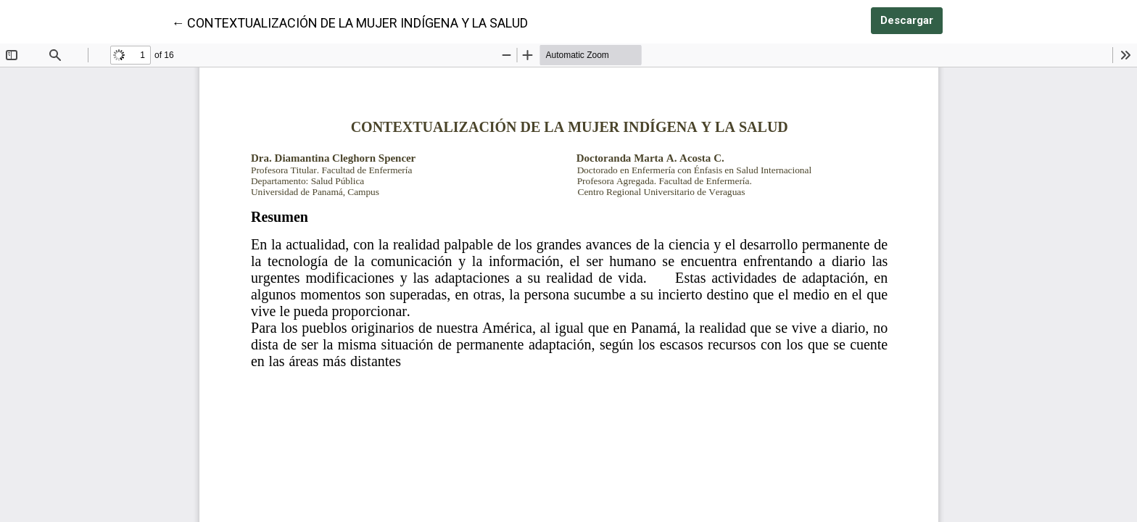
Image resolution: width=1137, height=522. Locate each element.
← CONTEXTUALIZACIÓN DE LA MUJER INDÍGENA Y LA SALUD (349, 21)
